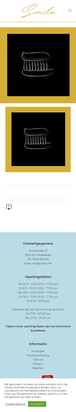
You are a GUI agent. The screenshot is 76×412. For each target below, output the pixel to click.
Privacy (38, 363)
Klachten (38, 368)
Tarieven (38, 359)
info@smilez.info (42, 263)
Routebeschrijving (38, 355)
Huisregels (38, 351)
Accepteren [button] (37, 403)
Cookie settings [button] (15, 404)
